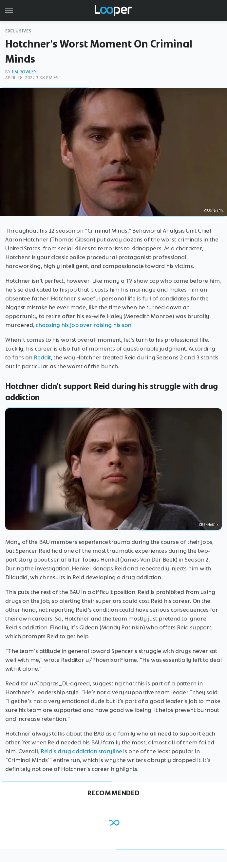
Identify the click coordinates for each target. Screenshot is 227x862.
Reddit (42, 357)
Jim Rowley (23, 72)
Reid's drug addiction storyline (81, 751)
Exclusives (18, 31)
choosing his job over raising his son (83, 325)
